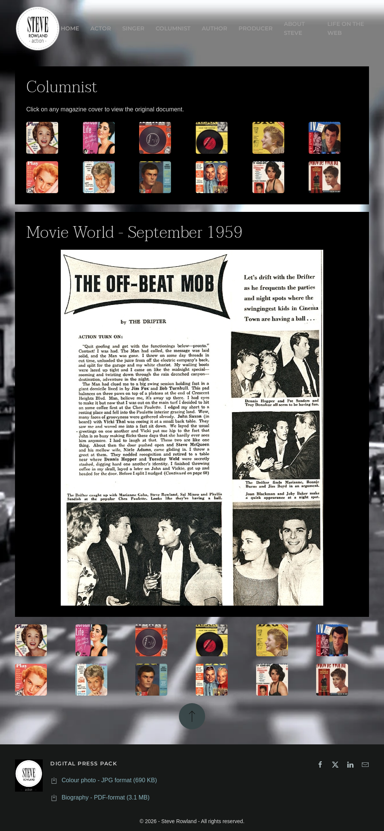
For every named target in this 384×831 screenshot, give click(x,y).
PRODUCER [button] (255, 28)
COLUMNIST (173, 28)
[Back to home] (38, 28)
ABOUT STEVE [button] (294, 28)
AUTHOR (214, 28)
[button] (192, 715)
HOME (70, 28)
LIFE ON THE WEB (345, 28)
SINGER (133, 28)
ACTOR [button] (100, 28)
